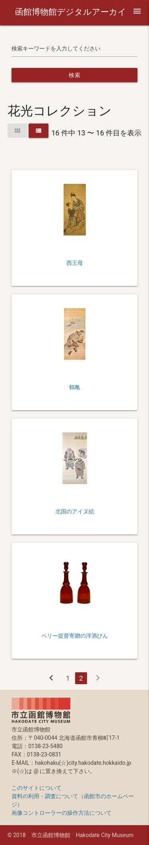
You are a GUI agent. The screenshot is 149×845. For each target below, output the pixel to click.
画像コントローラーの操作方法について (62, 813)
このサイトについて (37, 788)
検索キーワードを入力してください (56, 48)
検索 (74, 75)
